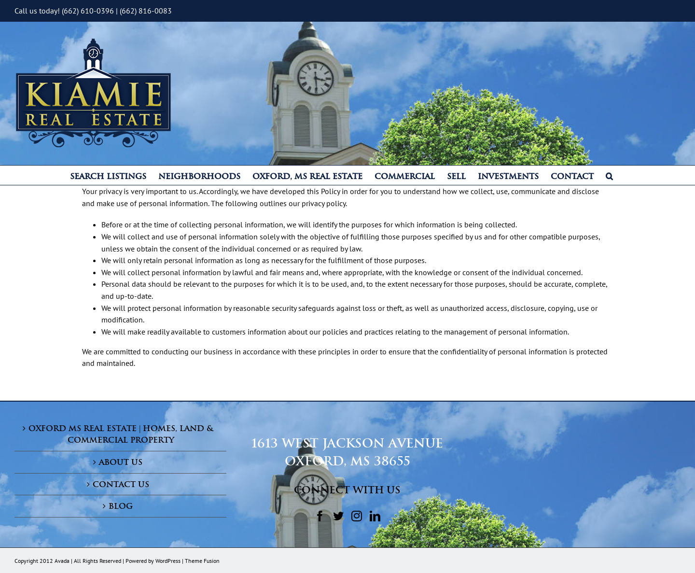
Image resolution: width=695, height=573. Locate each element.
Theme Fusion (202, 560)
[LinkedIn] (375, 516)
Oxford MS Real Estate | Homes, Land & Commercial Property (120, 434)
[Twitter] (338, 516)
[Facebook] (320, 516)
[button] (609, 175)
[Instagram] (356, 516)
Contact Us (121, 484)
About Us (120, 462)
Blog (121, 506)
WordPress (168, 560)
